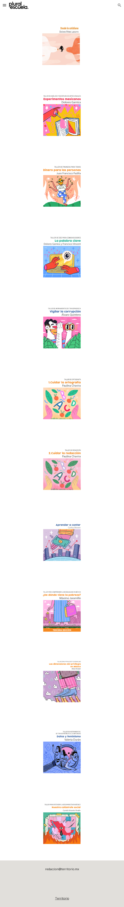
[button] (4, 5)
